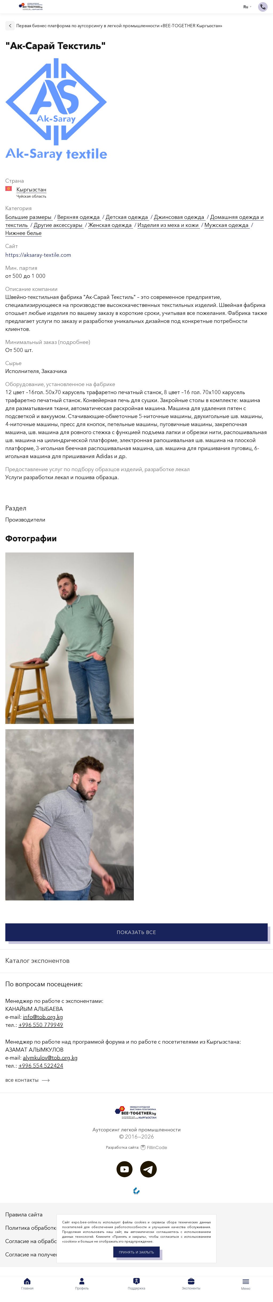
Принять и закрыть (136, 1252)
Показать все (136, 932)
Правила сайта (24, 1214)
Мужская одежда (227, 225)
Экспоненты (191, 1284)
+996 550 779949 (40, 1025)
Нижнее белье (23, 233)
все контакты (22, 1080)
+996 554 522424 (40, 1066)
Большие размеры (29, 217)
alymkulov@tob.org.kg (50, 1058)
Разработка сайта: (136, 1147)
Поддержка (136, 1284)
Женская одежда (110, 225)
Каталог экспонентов (37, 960)
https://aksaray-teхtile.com (38, 255)
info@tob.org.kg (43, 1017)
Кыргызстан (31, 189)
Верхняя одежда (79, 217)
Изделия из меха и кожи (169, 225)
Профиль (82, 1284)
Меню (245, 1284)
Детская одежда (127, 217)
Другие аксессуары (59, 225)
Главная (27, 1284)
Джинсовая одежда (180, 217)
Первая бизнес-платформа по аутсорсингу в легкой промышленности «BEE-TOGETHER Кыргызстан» (119, 25)
